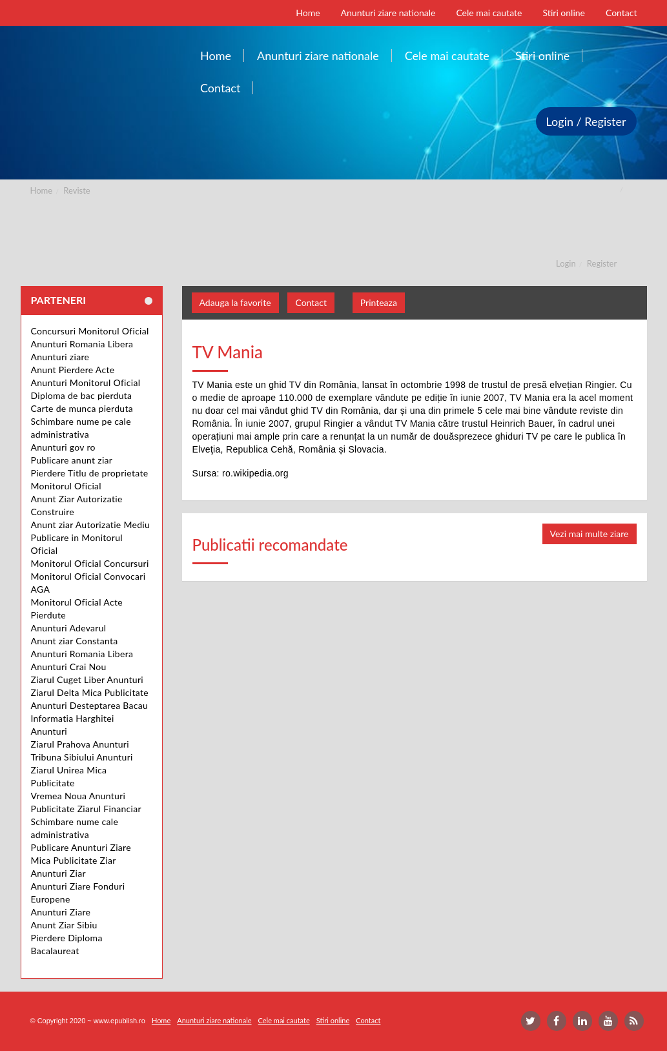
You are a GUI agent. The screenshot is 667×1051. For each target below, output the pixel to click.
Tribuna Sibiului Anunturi (82, 756)
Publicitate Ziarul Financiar (86, 808)
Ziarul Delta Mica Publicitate (90, 692)
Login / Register (586, 121)
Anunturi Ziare (61, 911)
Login (566, 263)
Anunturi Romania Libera (82, 343)
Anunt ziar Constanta (74, 640)
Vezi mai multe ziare (589, 533)
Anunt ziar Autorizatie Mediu (90, 524)
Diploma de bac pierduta (81, 395)
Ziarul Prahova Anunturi (80, 744)
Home (41, 190)
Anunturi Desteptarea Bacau (90, 705)
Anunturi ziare (60, 356)
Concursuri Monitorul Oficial (90, 330)
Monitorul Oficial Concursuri (90, 563)
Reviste (76, 190)
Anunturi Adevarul (69, 627)
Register (602, 263)
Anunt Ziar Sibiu (64, 924)
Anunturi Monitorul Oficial (86, 382)
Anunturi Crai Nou (69, 666)
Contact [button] (311, 302)
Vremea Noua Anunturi (78, 795)
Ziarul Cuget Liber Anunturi (87, 679)
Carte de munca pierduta (82, 408)
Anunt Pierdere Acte (73, 369)
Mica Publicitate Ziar (73, 860)
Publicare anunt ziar (72, 459)
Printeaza (378, 302)
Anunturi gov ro (63, 447)
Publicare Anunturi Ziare (81, 847)
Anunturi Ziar (58, 873)
